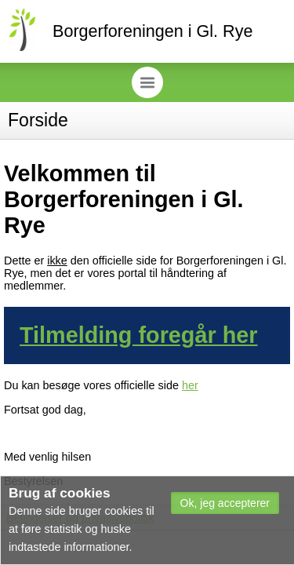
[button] (225, 503)
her (190, 385)
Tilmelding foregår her (139, 335)
